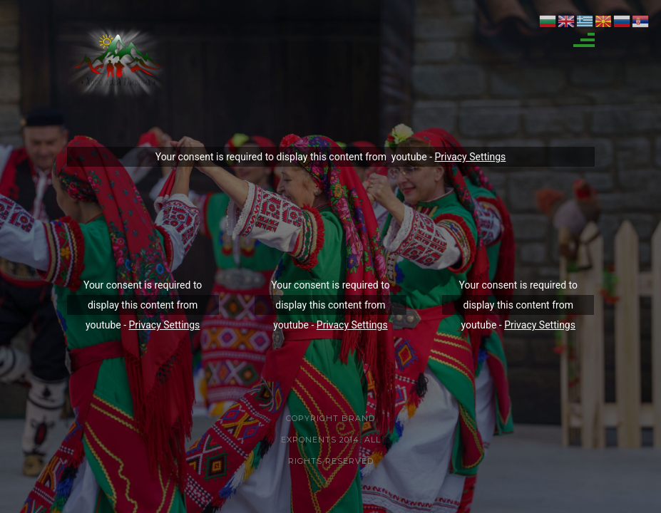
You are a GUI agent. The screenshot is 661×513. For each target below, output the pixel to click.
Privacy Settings (470, 156)
